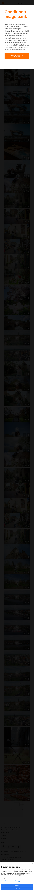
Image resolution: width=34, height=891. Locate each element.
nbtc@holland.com (19, 49)
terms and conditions (15, 40)
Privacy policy (19, 881)
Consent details (5, 881)
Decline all (17, 889)
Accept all (17, 885)
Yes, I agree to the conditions (17, 55)
